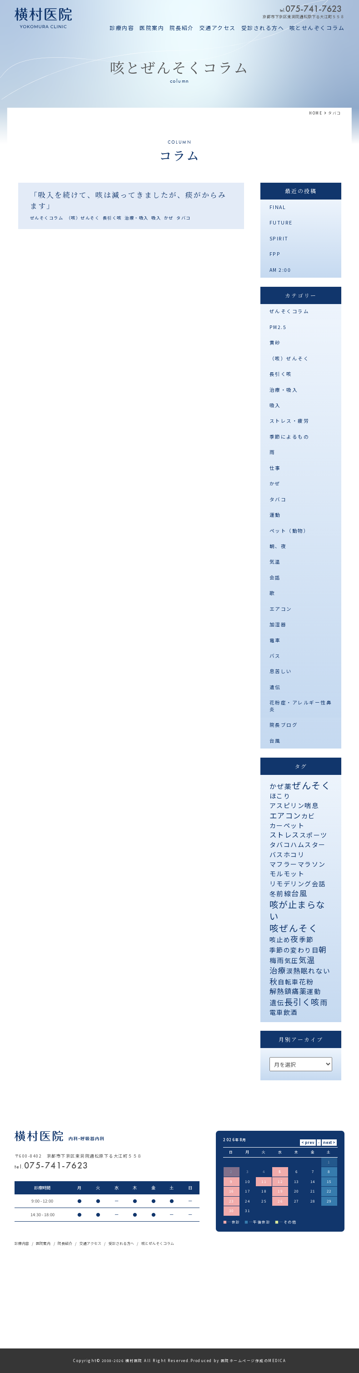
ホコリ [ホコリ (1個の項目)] (294, 854)
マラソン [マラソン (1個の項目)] (312, 864)
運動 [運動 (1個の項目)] (314, 991)
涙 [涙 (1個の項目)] (290, 970)
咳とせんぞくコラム (317, 27)
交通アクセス (217, 27)
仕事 (275, 467)
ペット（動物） (289, 530)
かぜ (169, 218)
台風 (275, 740)
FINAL (277, 207)
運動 (275, 514)
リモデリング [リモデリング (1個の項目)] (290, 883)
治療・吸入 (137, 218)
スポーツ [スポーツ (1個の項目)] (313, 834)
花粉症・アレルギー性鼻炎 (300, 706)
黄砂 (275, 342)
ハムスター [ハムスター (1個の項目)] (308, 844)
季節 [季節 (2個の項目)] (306, 939)
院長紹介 (182, 27)
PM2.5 (278, 327)
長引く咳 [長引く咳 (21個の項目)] (302, 1002)
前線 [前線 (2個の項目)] (283, 893)
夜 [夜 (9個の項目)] (294, 938)
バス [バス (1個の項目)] (276, 854)
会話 (275, 577)
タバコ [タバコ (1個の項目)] (280, 844)
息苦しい (280, 671)
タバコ (183, 218)
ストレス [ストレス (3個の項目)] (284, 834)
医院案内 (152, 27)
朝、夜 (278, 546)
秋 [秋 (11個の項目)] (273, 981)
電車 (275, 640)
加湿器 (278, 624)
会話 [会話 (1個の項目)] (319, 883)
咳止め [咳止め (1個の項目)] (280, 939)
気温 (275, 561)
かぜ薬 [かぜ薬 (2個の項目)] (280, 786)
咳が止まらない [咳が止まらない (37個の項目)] (297, 910)
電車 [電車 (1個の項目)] (276, 1012)
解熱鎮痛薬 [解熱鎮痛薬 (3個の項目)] (288, 991)
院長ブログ (283, 724)
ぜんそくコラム (47, 218)
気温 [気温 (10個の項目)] (307, 959)
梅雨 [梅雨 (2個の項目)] (276, 960)
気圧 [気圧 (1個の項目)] (291, 960)
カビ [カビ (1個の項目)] (308, 815)
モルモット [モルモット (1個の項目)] (287, 873)
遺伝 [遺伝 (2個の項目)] (276, 1002)
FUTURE (281, 222)
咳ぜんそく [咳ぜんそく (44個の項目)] (294, 927)
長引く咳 (112, 218)
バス (275, 655)
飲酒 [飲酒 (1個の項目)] (291, 1012)
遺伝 (275, 687)
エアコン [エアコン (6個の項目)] (285, 815)
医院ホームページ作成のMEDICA (253, 1360)
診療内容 (122, 27)
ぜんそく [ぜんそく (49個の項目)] (311, 785)
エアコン (280, 608)
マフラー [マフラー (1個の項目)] (283, 864)
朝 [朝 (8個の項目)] (323, 949)
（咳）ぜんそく (83, 218)
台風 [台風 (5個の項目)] (299, 893)
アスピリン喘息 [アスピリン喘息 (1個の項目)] (294, 805)
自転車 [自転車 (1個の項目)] (288, 981)
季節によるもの (289, 436)
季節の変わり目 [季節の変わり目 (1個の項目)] (294, 949)
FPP (275, 253)
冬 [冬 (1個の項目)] (273, 893)
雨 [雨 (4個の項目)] (324, 1002)
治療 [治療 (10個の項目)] (277, 970)
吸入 (156, 218)
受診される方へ (262, 27)
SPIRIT (279, 238)
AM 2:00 (280, 269)
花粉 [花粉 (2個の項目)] (306, 981)
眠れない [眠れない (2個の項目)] (316, 970)
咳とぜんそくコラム (157, 1243)
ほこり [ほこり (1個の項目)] (280, 795)
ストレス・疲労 (289, 420)
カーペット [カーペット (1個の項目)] (287, 825)
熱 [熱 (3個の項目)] (297, 970)
